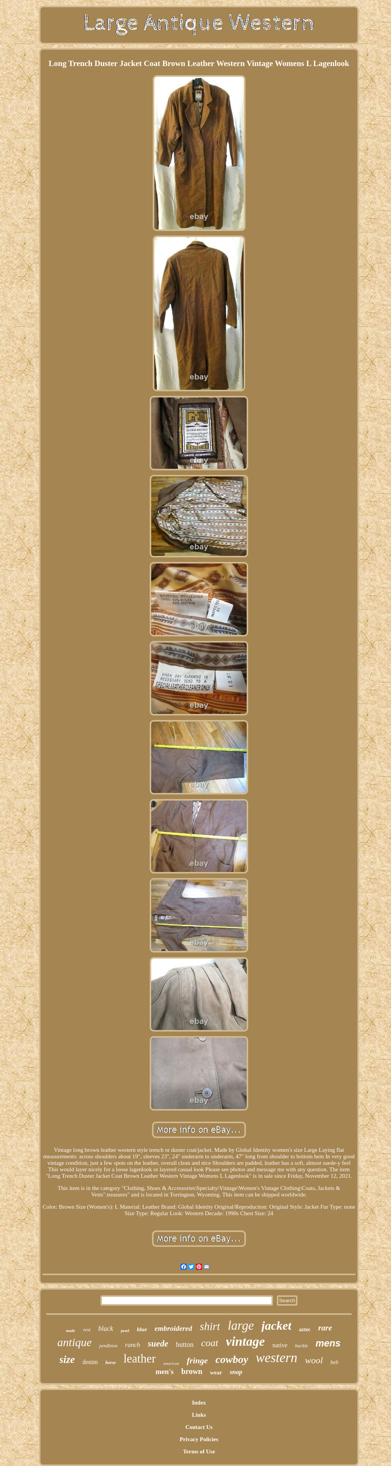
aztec (304, 1329)
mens (328, 1343)
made (70, 1330)
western (276, 1357)
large (241, 1325)
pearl (125, 1331)
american (171, 1363)
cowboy (231, 1359)
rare (325, 1327)
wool (314, 1360)
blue (142, 1329)
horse (110, 1362)
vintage (245, 1341)
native (280, 1345)
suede (158, 1343)
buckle (301, 1345)
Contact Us (198, 1427)
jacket (276, 1325)
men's (164, 1372)
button (185, 1344)
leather (139, 1358)
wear (216, 1372)
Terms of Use (199, 1451)
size (67, 1359)
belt (334, 1362)
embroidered (173, 1328)
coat (209, 1342)
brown (191, 1371)
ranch (132, 1344)
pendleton (108, 1345)
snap (236, 1372)
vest (86, 1329)
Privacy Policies (198, 1439)
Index (199, 1403)
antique (74, 1342)
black (105, 1328)
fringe (197, 1360)
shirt (210, 1326)
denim (90, 1362)
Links (199, 1415)
